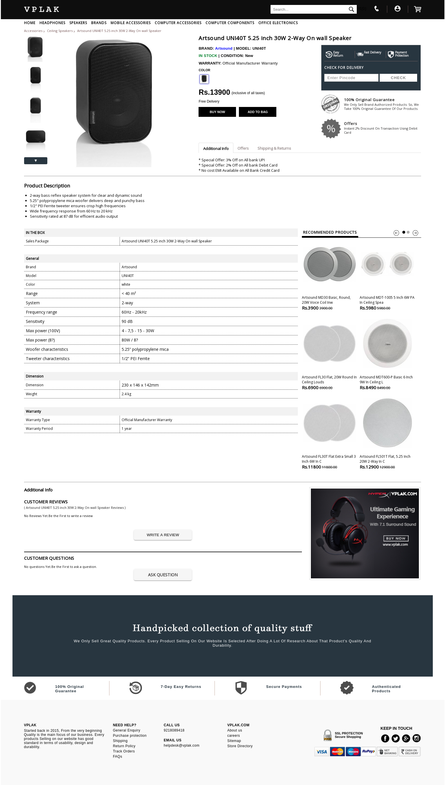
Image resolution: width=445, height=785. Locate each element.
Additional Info (216, 148)
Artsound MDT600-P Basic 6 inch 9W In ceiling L (387, 353)
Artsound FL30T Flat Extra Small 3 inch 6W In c (329, 433)
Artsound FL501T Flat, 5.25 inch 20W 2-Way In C (387, 433)
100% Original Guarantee (382, 104)
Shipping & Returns (274, 148)
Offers (382, 128)
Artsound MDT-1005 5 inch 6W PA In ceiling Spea (387, 274)
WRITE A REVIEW (163, 535)
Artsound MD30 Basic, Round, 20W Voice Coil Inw (329, 274)
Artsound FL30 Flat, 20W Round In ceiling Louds (329, 353)
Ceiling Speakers (60, 30)
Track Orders (124, 751)
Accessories (33, 30)
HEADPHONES (52, 22)
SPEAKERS (78, 22)
